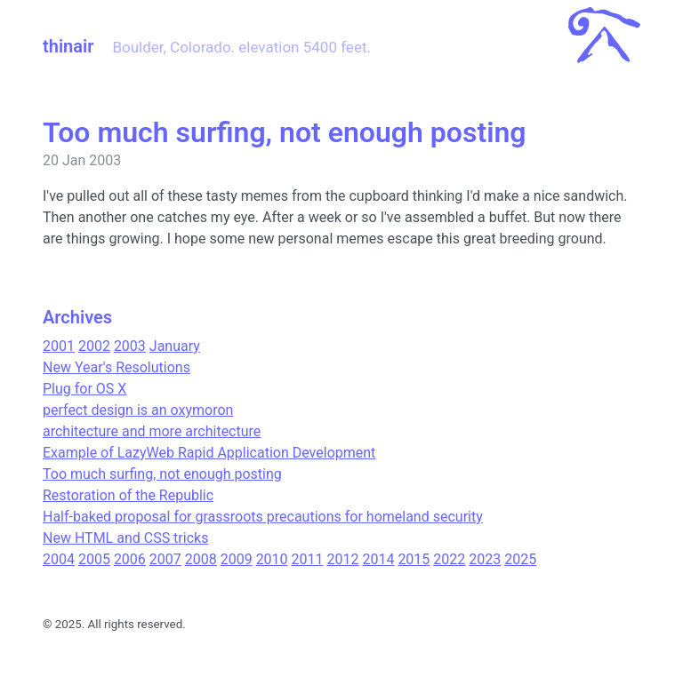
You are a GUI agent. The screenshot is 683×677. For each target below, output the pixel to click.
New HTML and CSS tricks (125, 538)
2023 (485, 559)
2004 (59, 559)
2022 (449, 559)
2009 (237, 559)
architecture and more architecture (152, 431)
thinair (68, 46)
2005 (94, 559)
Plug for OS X (84, 388)
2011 (308, 559)
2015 (414, 559)
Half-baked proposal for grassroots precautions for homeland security (263, 516)
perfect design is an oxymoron (138, 410)
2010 (272, 559)
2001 (59, 346)
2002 (94, 346)
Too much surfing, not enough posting (162, 474)
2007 (165, 559)
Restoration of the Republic (128, 495)
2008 (201, 559)
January (174, 346)
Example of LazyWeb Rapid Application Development (209, 452)
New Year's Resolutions (116, 367)
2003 (130, 346)
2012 (343, 559)
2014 (378, 559)
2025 (520, 559)
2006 (130, 559)
